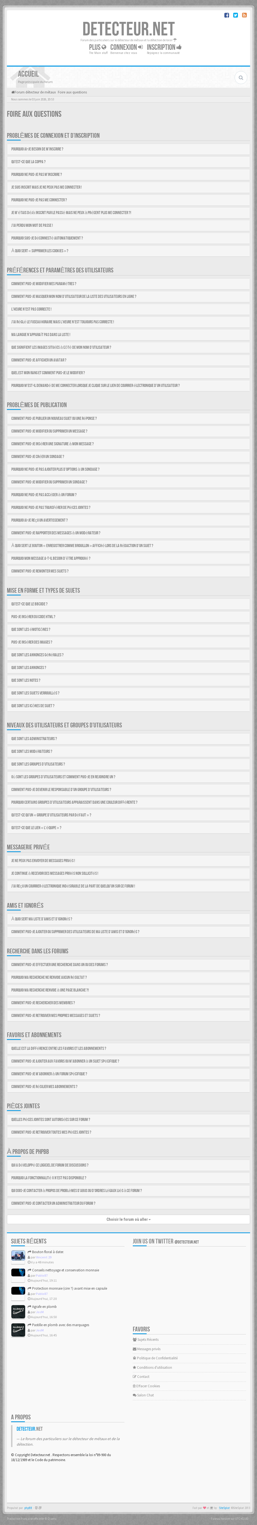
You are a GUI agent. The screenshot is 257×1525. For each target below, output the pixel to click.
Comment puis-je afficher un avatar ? (38, 360)
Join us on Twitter (166, 1241)
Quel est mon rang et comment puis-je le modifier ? (48, 373)
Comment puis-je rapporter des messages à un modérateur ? (55, 533)
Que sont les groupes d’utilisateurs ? (38, 764)
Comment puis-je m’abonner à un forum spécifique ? (49, 1074)
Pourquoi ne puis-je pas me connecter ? (39, 200)
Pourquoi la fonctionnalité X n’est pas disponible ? (48, 1178)
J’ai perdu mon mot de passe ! (32, 225)
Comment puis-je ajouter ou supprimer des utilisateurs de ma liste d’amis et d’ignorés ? (75, 932)
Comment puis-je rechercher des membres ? (43, 1003)
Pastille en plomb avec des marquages (58, 1325)
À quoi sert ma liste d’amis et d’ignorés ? (41, 919)
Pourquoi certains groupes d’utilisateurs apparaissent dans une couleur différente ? (74, 802)
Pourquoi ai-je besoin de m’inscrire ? (37, 149)
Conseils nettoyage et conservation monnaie (63, 1270)
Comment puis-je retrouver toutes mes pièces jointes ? (51, 1132)
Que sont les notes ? (25, 680)
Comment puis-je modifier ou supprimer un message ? (49, 431)
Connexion (126, 47)
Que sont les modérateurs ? (31, 751)
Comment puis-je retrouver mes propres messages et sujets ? (55, 1015)
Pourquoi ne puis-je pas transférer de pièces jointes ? (50, 507)
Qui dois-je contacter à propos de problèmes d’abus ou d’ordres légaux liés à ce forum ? (76, 1190)
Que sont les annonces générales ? (37, 655)
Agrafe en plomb (42, 1306)
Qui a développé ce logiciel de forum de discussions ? (50, 1165)
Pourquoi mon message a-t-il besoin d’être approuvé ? (50, 558)
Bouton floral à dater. (46, 1252)
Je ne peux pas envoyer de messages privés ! (43, 860)
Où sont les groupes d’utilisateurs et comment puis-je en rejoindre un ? (63, 777)
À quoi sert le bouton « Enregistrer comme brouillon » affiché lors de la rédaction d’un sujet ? (82, 545)
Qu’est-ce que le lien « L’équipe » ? (36, 828)
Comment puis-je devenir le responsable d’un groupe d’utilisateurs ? (61, 789)
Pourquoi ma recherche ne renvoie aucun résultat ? (49, 977)
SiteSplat (224, 1508)
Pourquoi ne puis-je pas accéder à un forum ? (44, 495)
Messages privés (146, 1349)
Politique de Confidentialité (155, 1358)
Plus (97, 47)
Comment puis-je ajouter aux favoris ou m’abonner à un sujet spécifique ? (65, 1061)
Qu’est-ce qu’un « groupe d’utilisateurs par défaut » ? (51, 815)
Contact (141, 1376)
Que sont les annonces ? (28, 667)
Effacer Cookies (146, 1386)
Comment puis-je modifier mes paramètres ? (43, 284)
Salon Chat (143, 1395)
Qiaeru (52, 1519)
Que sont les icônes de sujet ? (32, 706)
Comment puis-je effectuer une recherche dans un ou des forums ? (59, 964)
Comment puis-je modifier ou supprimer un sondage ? (49, 482)
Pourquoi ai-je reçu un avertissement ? (39, 520)
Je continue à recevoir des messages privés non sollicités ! (54, 873)
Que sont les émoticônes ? (30, 629)
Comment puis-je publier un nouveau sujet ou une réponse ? (54, 418)
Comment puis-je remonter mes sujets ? (40, 571)
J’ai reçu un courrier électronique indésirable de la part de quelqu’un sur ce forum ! (73, 886)
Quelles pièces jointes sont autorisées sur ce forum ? (50, 1119)
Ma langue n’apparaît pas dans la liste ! (40, 334)
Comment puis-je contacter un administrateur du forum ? (53, 1203)
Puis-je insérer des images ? (31, 642)
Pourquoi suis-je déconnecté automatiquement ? (47, 238)
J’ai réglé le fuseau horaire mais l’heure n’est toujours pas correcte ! (62, 322)
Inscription (164, 47)
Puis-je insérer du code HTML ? (33, 617)
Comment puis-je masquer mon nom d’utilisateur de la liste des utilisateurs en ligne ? (73, 296)
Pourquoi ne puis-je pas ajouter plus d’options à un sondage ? (55, 469)
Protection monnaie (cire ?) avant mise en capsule (67, 1288)
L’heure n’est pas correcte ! (31, 309)
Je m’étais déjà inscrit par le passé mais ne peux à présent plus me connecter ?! (71, 212)
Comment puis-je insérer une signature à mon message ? (52, 444)
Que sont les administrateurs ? (34, 738)
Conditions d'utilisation (152, 1367)
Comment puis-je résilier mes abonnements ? (44, 1086)
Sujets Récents (146, 1339)
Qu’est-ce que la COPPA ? (28, 162)
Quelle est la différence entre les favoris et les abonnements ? (58, 1048)
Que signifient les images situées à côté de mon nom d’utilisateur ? (61, 347)
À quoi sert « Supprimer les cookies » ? (39, 251)
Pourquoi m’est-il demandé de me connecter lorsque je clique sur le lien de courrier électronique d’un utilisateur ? (95, 385)
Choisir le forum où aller (129, 1219)
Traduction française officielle (25, 1519)
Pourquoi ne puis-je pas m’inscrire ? (36, 174)
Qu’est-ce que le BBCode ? (29, 604)
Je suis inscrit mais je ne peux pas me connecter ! (46, 187)
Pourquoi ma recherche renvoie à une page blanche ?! (50, 990)
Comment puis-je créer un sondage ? (37, 456)
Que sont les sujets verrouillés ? (35, 693)
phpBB (28, 1508)
